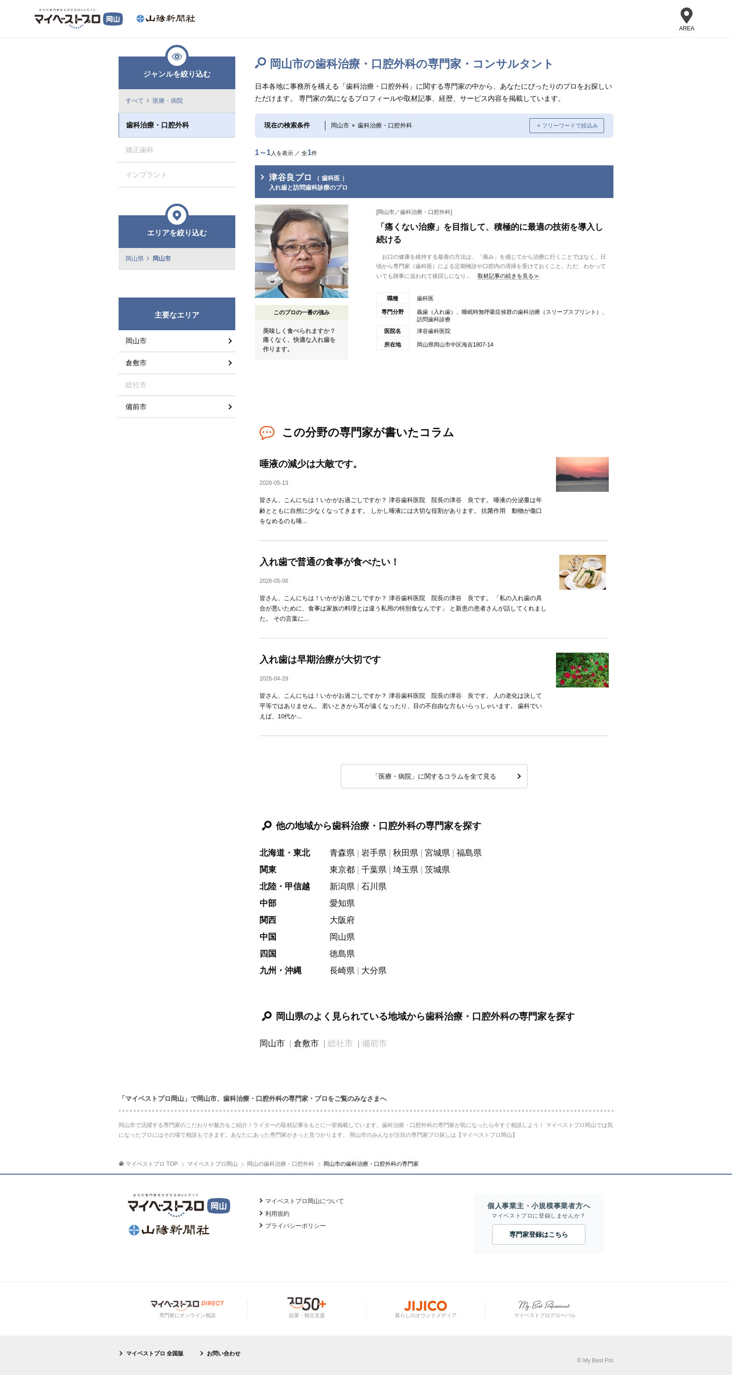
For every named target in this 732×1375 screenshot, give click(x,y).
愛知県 (342, 903)
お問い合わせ (223, 1353)
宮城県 (437, 853)
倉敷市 (306, 1043)
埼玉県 (405, 869)
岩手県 (374, 853)
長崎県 (342, 970)
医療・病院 (168, 100)
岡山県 (342, 937)
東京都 (342, 869)
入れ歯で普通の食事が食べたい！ (330, 562)
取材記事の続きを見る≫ (508, 276)
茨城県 (437, 869)
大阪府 (342, 920)
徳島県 (342, 953)
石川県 (374, 886)
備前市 (136, 407)
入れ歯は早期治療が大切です (320, 659)
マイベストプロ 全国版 (154, 1353)
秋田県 (405, 853)
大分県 (374, 970)
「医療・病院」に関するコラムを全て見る (434, 776)
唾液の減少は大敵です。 (311, 464)
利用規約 (277, 1213)
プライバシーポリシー (295, 1225)
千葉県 (374, 869)
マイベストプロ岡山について (304, 1201)
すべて (135, 100)
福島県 (469, 853)
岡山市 (272, 1043)
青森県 (342, 853)
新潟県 (342, 886)
